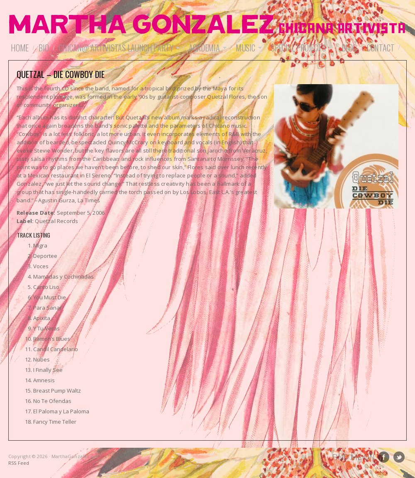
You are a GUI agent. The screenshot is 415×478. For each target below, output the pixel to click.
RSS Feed (18, 463)
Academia (206, 47)
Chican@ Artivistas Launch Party (118, 47)
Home (20, 47)
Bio (44, 47)
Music (247, 47)
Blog (349, 47)
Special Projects (300, 47)
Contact (381, 47)
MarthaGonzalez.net (207, 24)
